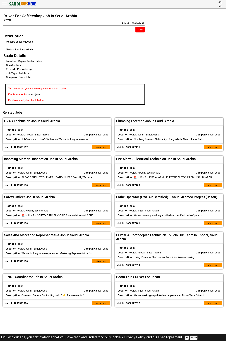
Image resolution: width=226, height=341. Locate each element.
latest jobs (34, 94)
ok (187, 337)
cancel (194, 337)
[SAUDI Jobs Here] (22, 5)
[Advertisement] (188, 60)
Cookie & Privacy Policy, (128, 337)
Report (140, 30)
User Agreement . (171, 337)
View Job (101, 146)
